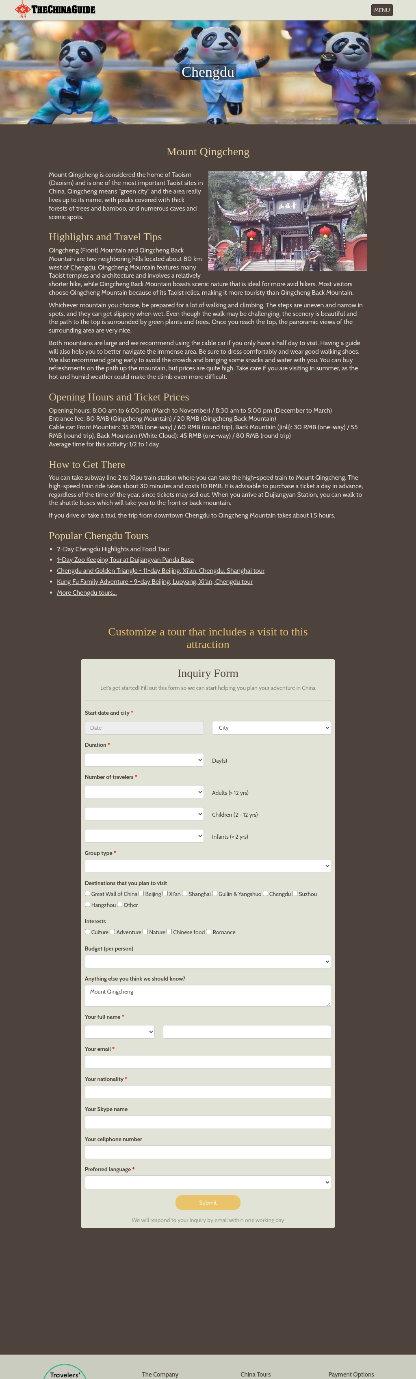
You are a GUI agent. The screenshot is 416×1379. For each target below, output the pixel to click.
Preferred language (108, 1169)
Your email (98, 1049)
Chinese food (186, 932)
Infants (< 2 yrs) (230, 836)
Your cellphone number (113, 1139)
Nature (154, 932)
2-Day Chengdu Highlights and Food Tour (113, 549)
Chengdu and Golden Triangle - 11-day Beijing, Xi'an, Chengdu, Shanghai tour (160, 570)
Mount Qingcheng (208, 996)
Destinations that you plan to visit (126, 883)
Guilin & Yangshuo (237, 894)
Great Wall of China (111, 894)
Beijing (150, 894)
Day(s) (219, 760)
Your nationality (104, 1079)
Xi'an (171, 894)
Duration (95, 744)
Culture (97, 932)
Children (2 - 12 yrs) (235, 814)
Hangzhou (100, 905)
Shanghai (196, 894)
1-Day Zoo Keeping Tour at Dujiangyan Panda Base (125, 559)
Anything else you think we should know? (135, 978)
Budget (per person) (109, 948)
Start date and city (108, 712)
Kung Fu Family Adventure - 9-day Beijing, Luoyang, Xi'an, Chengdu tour (155, 581)
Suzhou (304, 894)
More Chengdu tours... (87, 592)
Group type (99, 853)
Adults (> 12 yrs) (230, 792)
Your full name (103, 1016)
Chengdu (82, 267)
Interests (95, 921)
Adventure (125, 932)
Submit (208, 1202)
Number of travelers (109, 777)
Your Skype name (106, 1109)
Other (127, 905)
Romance (220, 932)
